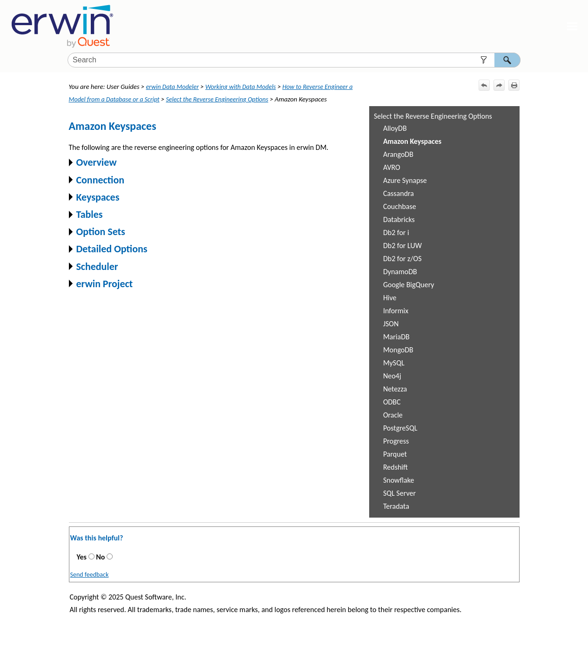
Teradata (396, 506)
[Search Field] (294, 60)
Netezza (395, 388)
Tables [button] (86, 214)
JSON (391, 323)
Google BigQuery (408, 284)
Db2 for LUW (402, 245)
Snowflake (398, 480)
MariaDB (396, 336)
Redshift (395, 467)
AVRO (391, 167)
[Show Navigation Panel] (572, 26)
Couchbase (399, 206)
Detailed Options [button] (108, 249)
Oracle (393, 415)
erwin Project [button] (101, 283)
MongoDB (398, 349)
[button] (483, 60)
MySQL (394, 362)
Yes (82, 557)
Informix (395, 310)
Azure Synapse (405, 180)
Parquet (395, 454)
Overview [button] (93, 162)
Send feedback (89, 575)
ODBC (392, 402)
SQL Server (399, 493)
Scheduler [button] (93, 266)
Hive (390, 297)
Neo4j (392, 375)
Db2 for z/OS (402, 258)
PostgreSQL (400, 428)
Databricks (399, 219)
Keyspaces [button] (94, 197)
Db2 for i (396, 232)
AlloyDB (395, 128)
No (100, 557)
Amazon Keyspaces (412, 141)
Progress (396, 441)
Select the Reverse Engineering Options (433, 116)
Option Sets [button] (97, 231)
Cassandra (398, 193)
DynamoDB (400, 271)
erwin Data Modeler (172, 87)
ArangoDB (398, 154)
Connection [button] (96, 180)
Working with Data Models (240, 87)
